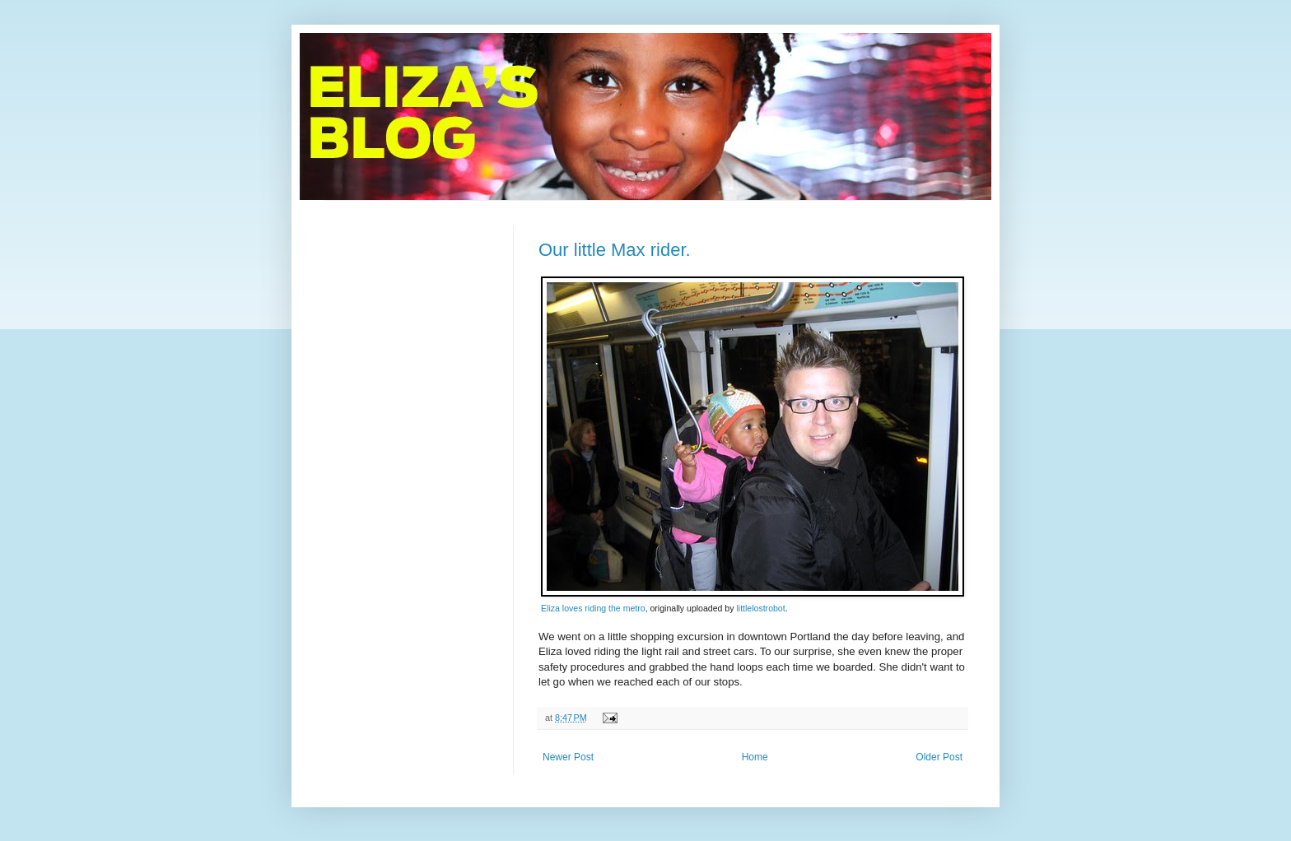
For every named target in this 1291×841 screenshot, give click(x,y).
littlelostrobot (760, 608)
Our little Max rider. (614, 249)
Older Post (939, 757)
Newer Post (568, 757)
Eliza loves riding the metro (593, 608)
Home (755, 757)
